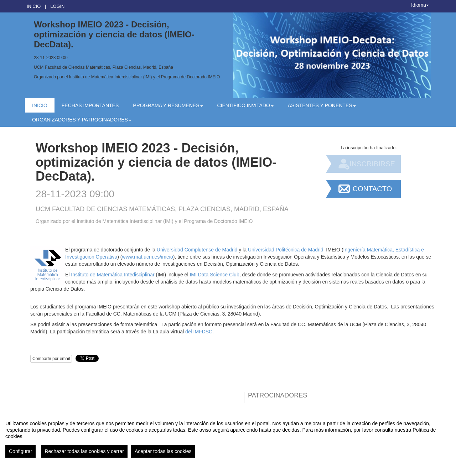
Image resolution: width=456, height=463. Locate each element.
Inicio (34, 6)
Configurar (20, 451)
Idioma (420, 5)
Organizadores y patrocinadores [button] (81, 120)
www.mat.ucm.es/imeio (147, 257)
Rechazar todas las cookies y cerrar (84, 451)
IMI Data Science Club (214, 274)
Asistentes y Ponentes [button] (322, 105)
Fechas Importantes (90, 105)
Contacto (372, 189)
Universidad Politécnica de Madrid (285, 250)
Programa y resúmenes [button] (168, 105)
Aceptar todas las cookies (163, 451)
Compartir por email (51, 358)
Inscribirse (372, 164)
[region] (228, 436)
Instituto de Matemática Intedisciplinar (112, 274)
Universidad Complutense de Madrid (197, 250)
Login (57, 6)
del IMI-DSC (198, 331)
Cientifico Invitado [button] (245, 105)
